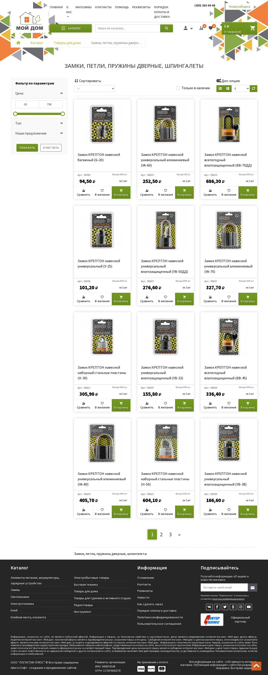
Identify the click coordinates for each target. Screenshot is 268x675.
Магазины (84, 7)
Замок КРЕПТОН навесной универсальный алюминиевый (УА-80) (102, 478)
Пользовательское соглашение (159, 624)
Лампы (15, 590)
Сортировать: (88, 80)
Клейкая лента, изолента (28, 617)
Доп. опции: (228, 80)
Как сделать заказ (150, 604)
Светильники (20, 597)
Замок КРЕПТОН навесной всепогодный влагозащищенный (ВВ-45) (225, 372)
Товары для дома (86, 591)
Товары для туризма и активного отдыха (102, 598)
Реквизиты (141, 7)
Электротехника (22, 604)
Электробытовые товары (91, 578)
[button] (39, 93)
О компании (145, 578)
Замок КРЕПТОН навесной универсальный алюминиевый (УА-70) (228, 266)
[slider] (15, 114)
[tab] (39, 83)
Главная (56, 7)
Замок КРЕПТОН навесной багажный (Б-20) (99, 157)
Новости (143, 597)
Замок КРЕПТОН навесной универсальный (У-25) (99, 263)
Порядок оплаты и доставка (162, 12)
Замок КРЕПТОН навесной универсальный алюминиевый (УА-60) (165, 159)
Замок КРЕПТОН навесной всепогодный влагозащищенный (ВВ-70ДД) (228, 159)
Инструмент (82, 612)
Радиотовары (83, 605)
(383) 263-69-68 (204, 5)
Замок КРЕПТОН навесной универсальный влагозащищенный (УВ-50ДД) (164, 266)
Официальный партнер (240, 620)
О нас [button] (69, 9)
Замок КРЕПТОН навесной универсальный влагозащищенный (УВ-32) (162, 372)
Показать (27, 148)
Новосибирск (239, 6)
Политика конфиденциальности (160, 617)
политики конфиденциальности (228, 598)
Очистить (51, 148)
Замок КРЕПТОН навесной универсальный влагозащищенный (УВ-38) (225, 478)
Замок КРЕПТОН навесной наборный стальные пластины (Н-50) (165, 478)
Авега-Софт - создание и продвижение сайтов (43, 668)
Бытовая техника (86, 585)
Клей (14, 610)
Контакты (103, 7)
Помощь (122, 7)
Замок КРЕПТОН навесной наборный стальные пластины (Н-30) (102, 372)
